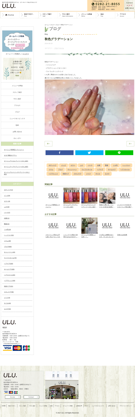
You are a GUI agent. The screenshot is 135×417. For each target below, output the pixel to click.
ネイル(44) (7, 303)
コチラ (26, 54)
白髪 (98, 166)
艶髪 (106, 166)
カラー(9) (7, 201)
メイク (88, 174)
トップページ (10, 15)
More (17, 75)
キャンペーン (72, 170)
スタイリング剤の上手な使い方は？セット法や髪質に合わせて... (53, 236)
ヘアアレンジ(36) (9, 280)
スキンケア (77, 174)
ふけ (81, 166)
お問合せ (129, 5)
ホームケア (112, 170)
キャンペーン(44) (9, 252)
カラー (73, 166)
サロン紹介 (67, 15)
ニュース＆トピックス (17, 118)
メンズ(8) (7, 195)
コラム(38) (7, 241)
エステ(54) (7, 309)
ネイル (61, 48)
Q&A (105, 15)
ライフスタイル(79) (10, 258)
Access (124, 15)
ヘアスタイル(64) (9, 275)
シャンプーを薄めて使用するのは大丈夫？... (70, 236)
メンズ (63, 166)
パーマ (90, 166)
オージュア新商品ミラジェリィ (14, 150)
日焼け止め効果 (122, 235)
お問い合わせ (17, 132)
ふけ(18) (6, 207)
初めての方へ (29, 15)
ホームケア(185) (9, 269)
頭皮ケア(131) (8, 286)
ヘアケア (100, 170)
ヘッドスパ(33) (9, 235)
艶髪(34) (6, 224)
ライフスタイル (87, 170)
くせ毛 (115, 166)
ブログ (52, 25)
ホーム (47, 25)
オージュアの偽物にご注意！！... (88, 236)
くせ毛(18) (7, 229)
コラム (51, 170)
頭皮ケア (66, 174)
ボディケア (52, 166)
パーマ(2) (7, 212)
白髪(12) (6, 218)
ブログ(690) (8, 246)
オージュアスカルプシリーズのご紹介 (16, 161)
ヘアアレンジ (53, 174)
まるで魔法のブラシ (10, 155)
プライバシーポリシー (125, 404)
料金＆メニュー (86, 15)
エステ (107, 174)
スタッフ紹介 (48, 15)
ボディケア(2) (8, 190)
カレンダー (17, 138)
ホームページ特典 (68, 404)
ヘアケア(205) (8, 263)
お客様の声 (80, 404)
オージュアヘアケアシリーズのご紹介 (16, 166)
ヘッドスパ (126, 166)
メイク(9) (7, 297)
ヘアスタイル (125, 170)
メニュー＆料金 (17, 86)
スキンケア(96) (9, 292)
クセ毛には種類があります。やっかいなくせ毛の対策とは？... (106, 236)
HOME (4, 404)
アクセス (17, 105)
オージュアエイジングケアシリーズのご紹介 (17, 173)
